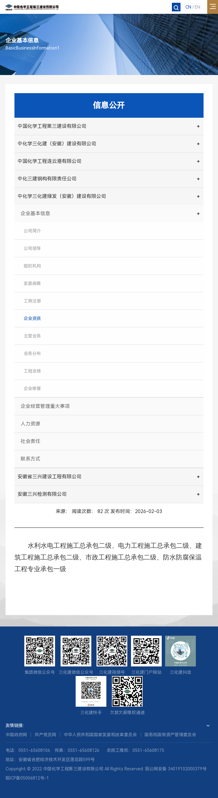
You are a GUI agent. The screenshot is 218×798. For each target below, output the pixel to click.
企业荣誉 (32, 388)
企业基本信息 (35, 213)
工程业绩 (32, 371)
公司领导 (32, 248)
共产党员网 (45, 734)
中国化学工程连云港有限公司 (49, 161)
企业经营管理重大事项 (45, 406)
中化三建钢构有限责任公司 (47, 179)
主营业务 (32, 336)
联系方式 (30, 459)
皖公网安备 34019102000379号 (176, 768)
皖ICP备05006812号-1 (27, 778)
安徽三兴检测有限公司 (42, 494)
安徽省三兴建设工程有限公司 (49, 477)
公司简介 (32, 230)
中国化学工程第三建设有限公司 (52, 126)
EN (197, 7)
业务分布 (32, 353)
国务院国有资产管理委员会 (170, 734)
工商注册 (32, 300)
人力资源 (30, 424)
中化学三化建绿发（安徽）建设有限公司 (62, 196)
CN (188, 7)
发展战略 (32, 283)
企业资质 (32, 318)
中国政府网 (16, 734)
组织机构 (32, 265)
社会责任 (30, 441)
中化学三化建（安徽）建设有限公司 (57, 144)
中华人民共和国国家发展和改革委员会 (100, 734)
